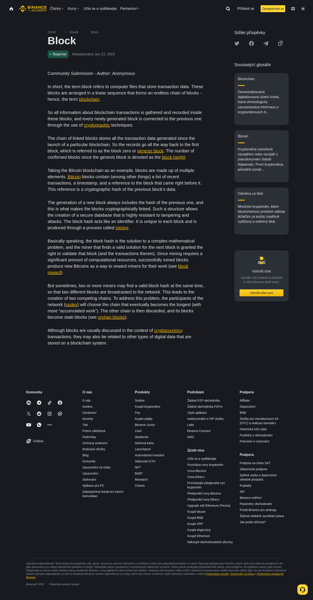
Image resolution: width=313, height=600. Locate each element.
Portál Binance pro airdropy (258, 510)
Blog (85, 455)
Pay (137, 412)
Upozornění (90, 473)
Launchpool (142, 449)
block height (173, 157)
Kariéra (87, 406)
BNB (243, 412)
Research (141, 479)
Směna (139, 400)
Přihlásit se (245, 8)
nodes (71, 304)
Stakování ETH (145, 461)
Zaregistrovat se (273, 8)
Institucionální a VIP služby (205, 418)
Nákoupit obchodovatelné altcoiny (210, 542)
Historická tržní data (253, 429)
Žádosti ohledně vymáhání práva (262, 516)
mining (121, 227)
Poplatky (245, 485)
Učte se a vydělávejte (201, 458)
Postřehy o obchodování (256, 435)
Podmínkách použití (217, 573)
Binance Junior (145, 425)
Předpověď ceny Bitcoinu (204, 493)
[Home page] (33, 8)
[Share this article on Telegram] (265, 43)
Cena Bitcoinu (196, 471)
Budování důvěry (93, 449)
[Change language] (293, 9)
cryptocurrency (168, 330)
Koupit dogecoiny (199, 530)
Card (138, 431)
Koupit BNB (195, 517)
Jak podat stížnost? (253, 522)
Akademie (141, 437)
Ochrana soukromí (94, 443)
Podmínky (89, 437)
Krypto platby (144, 418)
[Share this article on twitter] (237, 43)
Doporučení (247, 406)
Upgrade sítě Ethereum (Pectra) (208, 505)
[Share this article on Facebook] (251, 43)
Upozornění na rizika (96, 467)
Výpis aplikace (197, 412)
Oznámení (89, 412)
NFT (138, 467)
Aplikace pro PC (93, 485)
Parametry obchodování (256, 504)
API (242, 491)
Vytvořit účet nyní (261, 293)
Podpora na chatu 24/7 (255, 463)
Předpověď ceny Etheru (203, 499)
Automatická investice (149, 455)
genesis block (150, 150)
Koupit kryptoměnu (147, 406)
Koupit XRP (195, 524)
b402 (190, 437)
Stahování (89, 479)
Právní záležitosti (93, 431)
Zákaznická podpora (253, 469)
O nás (86, 400)
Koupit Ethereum (198, 536)
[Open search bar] (227, 9)
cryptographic (97, 125)
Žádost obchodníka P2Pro (205, 406)
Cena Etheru (196, 477)
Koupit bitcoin (196, 511)
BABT (139, 473)
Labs (190, 425)
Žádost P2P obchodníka (203, 400)
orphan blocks (111, 317)
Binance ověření (251, 497)
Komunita (88, 461)
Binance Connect (199, 431)
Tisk (85, 425)
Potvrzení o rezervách (254, 441)
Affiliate (245, 400)
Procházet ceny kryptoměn (205, 464)
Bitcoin (74, 176)
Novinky (87, 418)
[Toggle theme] (303, 8)
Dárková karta (144, 443)
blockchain (89, 99)
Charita (140, 485)
